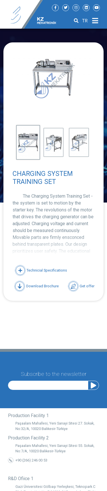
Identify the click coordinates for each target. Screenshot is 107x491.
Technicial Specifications (41, 270)
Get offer (81, 286)
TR (85, 20)
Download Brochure (36, 286)
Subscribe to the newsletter (53, 373)
